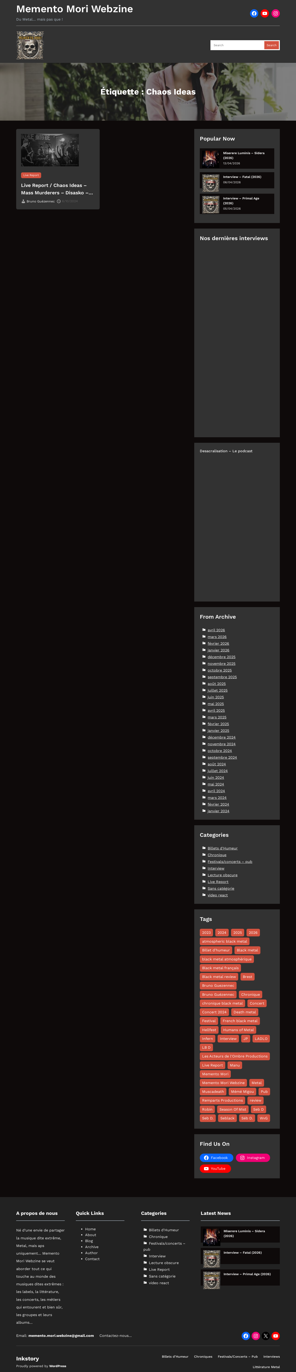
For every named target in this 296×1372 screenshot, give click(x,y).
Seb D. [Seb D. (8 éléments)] (207, 1118)
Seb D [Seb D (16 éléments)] (258, 1109)
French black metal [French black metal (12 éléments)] (240, 1021)
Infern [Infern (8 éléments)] (207, 1038)
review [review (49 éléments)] (255, 1100)
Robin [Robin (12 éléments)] (207, 1109)
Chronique (217, 855)
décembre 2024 (222, 737)
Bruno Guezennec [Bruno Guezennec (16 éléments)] (218, 985)
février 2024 (218, 804)
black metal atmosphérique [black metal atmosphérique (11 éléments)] (227, 959)
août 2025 (217, 683)
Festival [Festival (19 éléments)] (209, 1021)
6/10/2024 (70, 201)
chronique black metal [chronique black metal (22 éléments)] (222, 1003)
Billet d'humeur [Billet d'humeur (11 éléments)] (216, 950)
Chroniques (203, 1356)
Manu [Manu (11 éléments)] (235, 1065)
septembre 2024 (222, 757)
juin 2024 (216, 777)
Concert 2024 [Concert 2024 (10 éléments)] (214, 1012)
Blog (89, 1241)
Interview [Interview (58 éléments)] (228, 1038)
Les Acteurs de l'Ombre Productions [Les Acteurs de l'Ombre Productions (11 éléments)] (235, 1056)
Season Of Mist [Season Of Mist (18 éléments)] (232, 1109)
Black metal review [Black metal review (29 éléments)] (219, 977)
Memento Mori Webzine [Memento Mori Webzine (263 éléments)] (223, 1083)
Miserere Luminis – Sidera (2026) (244, 155)
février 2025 (218, 724)
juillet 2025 (218, 690)
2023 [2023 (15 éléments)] (206, 932)
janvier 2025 (218, 730)
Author (91, 1253)
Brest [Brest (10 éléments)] (247, 977)
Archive (92, 1247)
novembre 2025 (221, 663)
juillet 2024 (218, 771)
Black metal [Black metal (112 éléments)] (247, 950)
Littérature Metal (266, 1367)
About (90, 1235)
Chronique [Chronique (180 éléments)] (250, 994)
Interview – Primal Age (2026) (241, 200)
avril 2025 (216, 710)
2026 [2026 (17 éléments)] (253, 932)
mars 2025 (217, 717)
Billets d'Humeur (223, 848)
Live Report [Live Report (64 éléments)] (212, 1065)
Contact (92, 1259)
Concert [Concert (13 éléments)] (257, 1003)
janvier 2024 (218, 811)
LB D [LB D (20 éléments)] (206, 1047)
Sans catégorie (221, 888)
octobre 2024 (220, 751)
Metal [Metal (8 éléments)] (257, 1083)
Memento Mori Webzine (74, 9)
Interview (216, 868)
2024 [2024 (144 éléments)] (222, 932)
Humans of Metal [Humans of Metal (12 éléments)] (238, 1030)
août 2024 (217, 764)
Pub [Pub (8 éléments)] (264, 1091)
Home (90, 1229)
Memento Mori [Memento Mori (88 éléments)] (215, 1074)
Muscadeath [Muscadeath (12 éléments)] (213, 1091)
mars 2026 (217, 637)
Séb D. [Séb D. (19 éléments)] (247, 1118)
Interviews (271, 1356)
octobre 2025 (220, 670)
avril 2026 (216, 630)
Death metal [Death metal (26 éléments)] (245, 1012)
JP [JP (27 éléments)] (246, 1038)
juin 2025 (216, 697)
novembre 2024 (222, 744)
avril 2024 (216, 791)
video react (218, 895)
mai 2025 (216, 704)
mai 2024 (216, 784)
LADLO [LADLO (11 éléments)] (261, 1038)
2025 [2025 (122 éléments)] (237, 932)
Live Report (31, 175)
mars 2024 (217, 797)
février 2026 (218, 643)
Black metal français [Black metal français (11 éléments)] (220, 968)
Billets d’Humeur (175, 1356)
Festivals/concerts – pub (230, 861)
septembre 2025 (222, 677)
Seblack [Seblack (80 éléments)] (227, 1118)
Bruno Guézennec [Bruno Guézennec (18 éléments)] (218, 994)
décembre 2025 (221, 657)
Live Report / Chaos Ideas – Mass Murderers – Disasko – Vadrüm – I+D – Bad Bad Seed (56, 189)
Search (272, 45)
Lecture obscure (222, 875)
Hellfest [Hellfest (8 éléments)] (209, 1030)
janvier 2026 (218, 650)
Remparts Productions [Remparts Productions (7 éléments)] (222, 1100)
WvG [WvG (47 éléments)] (264, 1118)
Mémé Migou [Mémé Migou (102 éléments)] (242, 1091)
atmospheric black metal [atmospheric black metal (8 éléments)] (224, 941)
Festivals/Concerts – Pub (238, 1356)
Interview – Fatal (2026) (242, 177)
